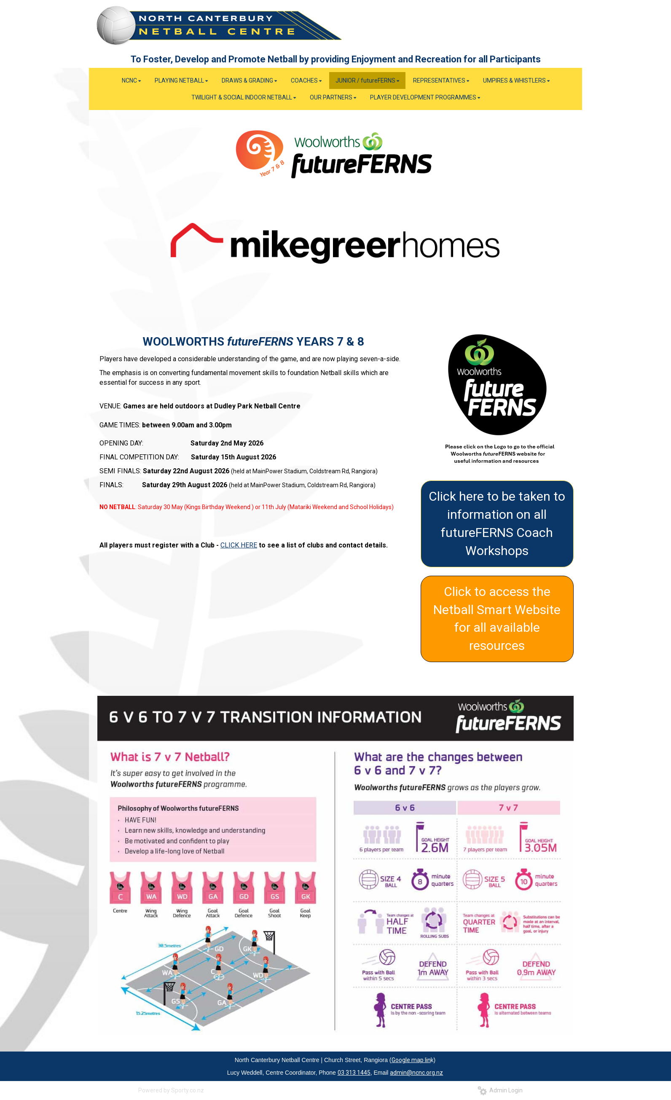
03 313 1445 (354, 1072)
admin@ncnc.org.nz (416, 1072)
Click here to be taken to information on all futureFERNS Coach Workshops (497, 523)
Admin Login (500, 1090)
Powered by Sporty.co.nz (171, 1090)
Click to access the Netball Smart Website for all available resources (497, 618)
